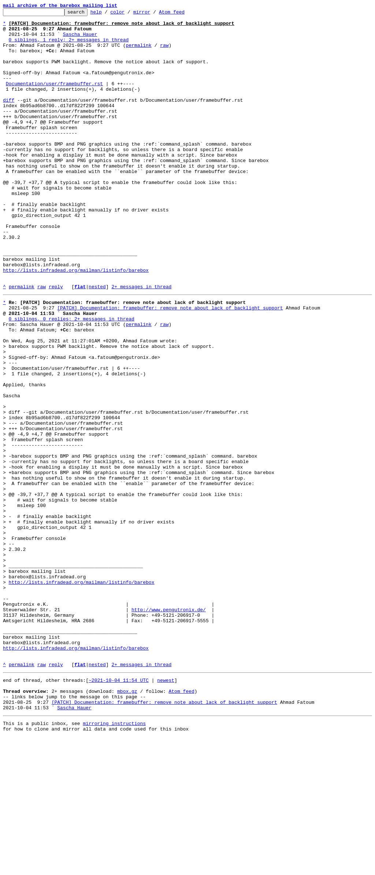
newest (165, 810)
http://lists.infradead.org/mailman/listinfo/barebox (76, 322)
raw (164, 52)
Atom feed (183, 14)
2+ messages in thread (141, 342)
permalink (138, 52)
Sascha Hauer (80, 39)
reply (56, 342)
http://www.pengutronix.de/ (168, 728)
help (107, 14)
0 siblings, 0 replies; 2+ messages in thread (71, 379)
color (129, 14)
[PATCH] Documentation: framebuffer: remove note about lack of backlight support (170, 366)
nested (97, 342)
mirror (153, 14)
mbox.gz (127, 823)
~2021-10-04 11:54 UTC (119, 810)
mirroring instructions (114, 860)
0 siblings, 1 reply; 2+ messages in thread (69, 46)
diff (8, 118)
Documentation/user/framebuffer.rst (54, 98)
